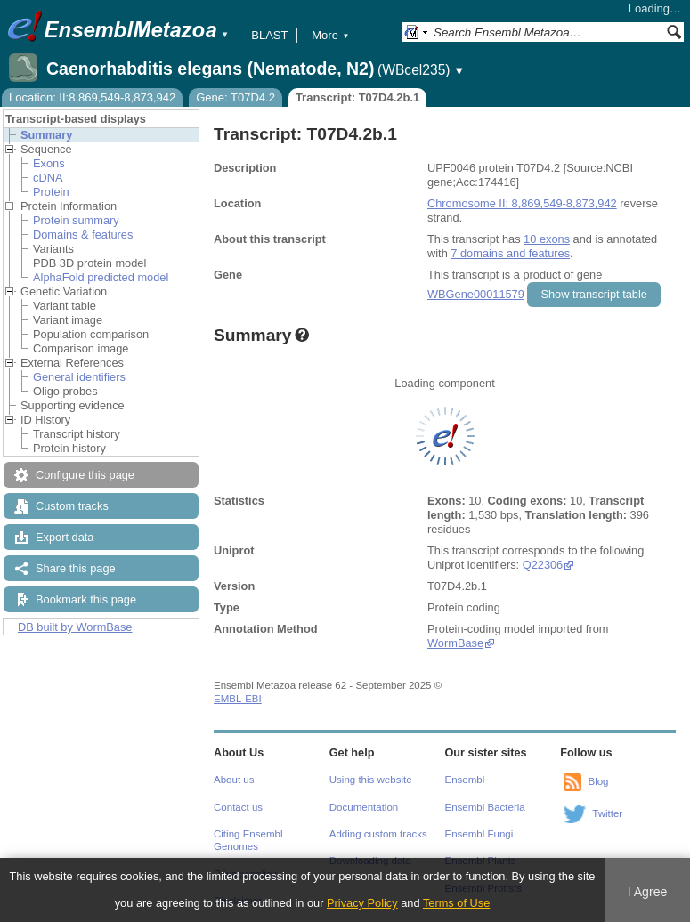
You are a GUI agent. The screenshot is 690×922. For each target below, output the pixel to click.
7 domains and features (510, 253)
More (330, 35)
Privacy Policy (362, 903)
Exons (49, 163)
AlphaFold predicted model (100, 277)
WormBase (455, 643)
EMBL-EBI (238, 698)
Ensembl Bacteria (485, 807)
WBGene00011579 (475, 294)
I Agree (648, 892)
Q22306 (543, 564)
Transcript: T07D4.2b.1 (357, 97)
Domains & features (83, 234)
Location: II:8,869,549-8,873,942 (92, 97)
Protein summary (76, 220)
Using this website (370, 779)
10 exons (547, 239)
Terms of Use (456, 903)
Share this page (76, 568)
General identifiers (79, 377)
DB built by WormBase (75, 627)
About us (234, 779)
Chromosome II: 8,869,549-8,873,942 (522, 203)
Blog (598, 781)
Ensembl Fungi (479, 834)
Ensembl (465, 779)
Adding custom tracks (378, 834)
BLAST (269, 35)
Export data (64, 537)
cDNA (47, 177)
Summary (46, 135)
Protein (51, 191)
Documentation (363, 807)
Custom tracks (72, 506)
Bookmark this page (86, 599)
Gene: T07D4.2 (235, 97)
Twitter (607, 813)
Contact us (238, 807)
